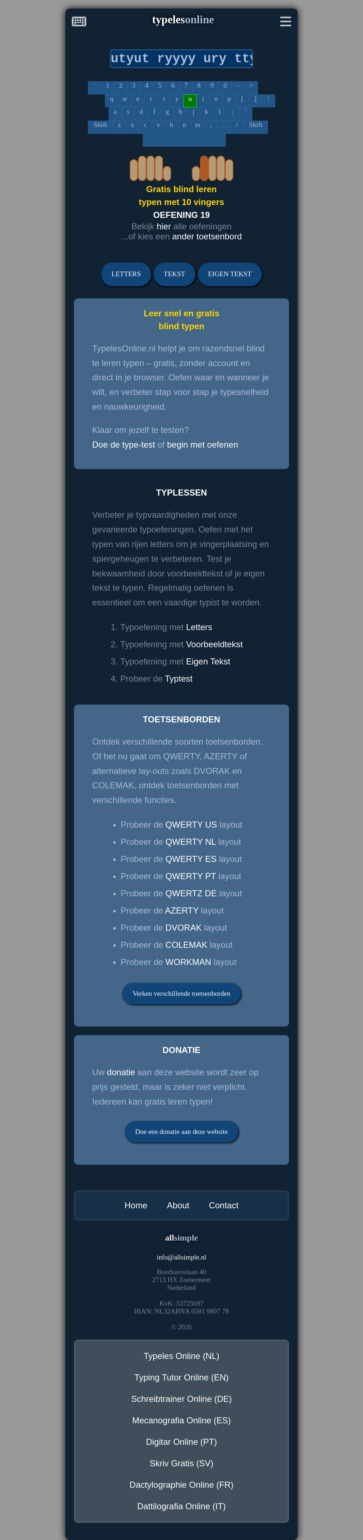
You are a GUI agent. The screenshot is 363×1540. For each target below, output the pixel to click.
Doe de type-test (123, 444)
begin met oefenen (202, 444)
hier (164, 226)
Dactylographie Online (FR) (182, 1485)
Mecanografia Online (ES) (181, 1420)
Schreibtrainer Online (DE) (181, 1399)
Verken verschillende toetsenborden (181, 993)
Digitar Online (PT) (181, 1442)
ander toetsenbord (207, 236)
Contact (224, 1205)
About (178, 1205)
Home (136, 1205)
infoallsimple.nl (182, 1257)
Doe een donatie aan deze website (181, 1131)
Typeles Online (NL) (181, 1356)
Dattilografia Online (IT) (181, 1506)
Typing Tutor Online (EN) (181, 1377)
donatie (121, 1072)
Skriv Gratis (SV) (182, 1463)
